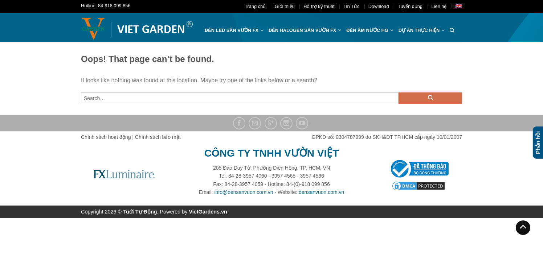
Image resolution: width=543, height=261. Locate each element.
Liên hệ (439, 6)
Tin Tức (351, 6)
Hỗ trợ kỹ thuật (318, 6)
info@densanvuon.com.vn (243, 192)
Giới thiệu (285, 6)
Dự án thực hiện (419, 30)
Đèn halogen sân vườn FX (302, 30)
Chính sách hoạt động (106, 137)
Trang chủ (255, 6)
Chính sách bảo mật (158, 137)
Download (378, 6)
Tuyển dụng (410, 6)
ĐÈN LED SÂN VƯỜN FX (231, 30)
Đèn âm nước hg (367, 30)
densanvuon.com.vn (321, 192)
